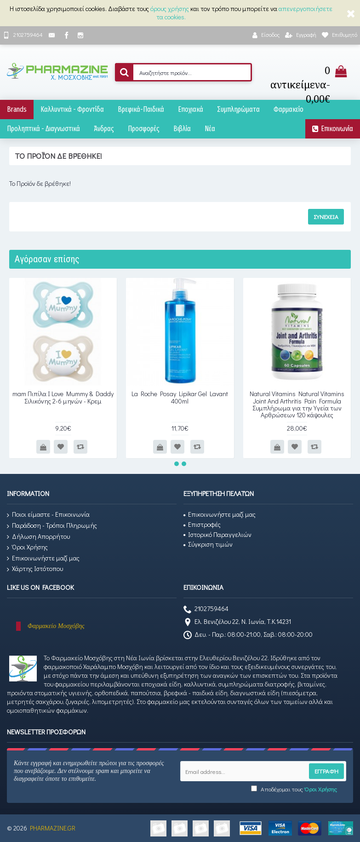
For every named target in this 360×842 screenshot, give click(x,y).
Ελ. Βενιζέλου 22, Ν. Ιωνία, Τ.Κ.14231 (237, 622)
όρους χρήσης (169, 8)
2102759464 (206, 609)
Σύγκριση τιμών (208, 544)
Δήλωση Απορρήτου (38, 537)
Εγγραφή (326, 771)
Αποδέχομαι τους (294, 789)
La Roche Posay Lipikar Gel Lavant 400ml (179, 397)
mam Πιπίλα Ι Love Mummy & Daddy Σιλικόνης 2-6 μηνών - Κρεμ (63, 397)
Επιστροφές (202, 524)
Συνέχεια (326, 216)
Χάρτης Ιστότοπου (35, 569)
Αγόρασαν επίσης (47, 259)
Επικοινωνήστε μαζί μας (43, 558)
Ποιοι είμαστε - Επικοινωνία (48, 514)
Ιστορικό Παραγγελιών (217, 534)
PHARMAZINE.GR (52, 828)
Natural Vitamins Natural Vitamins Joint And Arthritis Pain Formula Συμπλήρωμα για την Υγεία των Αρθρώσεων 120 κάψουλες (297, 404)
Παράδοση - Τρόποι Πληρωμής (52, 526)
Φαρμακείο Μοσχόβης (56, 626)
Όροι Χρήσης (27, 547)
